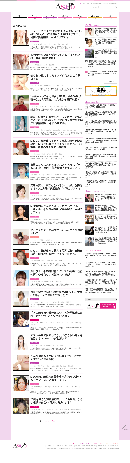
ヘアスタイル (61, 409)
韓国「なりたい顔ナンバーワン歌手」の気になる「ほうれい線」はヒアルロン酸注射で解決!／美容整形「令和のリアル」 (56, 120)
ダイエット (43, 366)
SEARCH (95, 7)
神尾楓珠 (33, 324)
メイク (53, 85)
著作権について (101, 446)
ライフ (34, 237)
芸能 (35, 103)
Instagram (37, 154)
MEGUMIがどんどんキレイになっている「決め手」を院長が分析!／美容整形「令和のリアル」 (56, 209)
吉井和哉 (77, 323)
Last (54, 421)
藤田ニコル (72, 174)
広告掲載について (113, 446)
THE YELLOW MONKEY (41, 323)
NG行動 (36, 366)
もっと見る (110, 81)
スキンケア (37, 240)
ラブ (101, 444)
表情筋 (61, 345)
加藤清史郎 (77, 409)
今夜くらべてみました (72, 387)
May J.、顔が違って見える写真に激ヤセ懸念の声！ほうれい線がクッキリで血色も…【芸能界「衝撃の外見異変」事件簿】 (56, 144)
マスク (52, 240)
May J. (43, 154)
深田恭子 (51, 281)
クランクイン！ (60, 323)
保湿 (58, 85)
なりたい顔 (45, 130)
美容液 (62, 302)
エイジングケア (34, 41)
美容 (58, 106)
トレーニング (38, 345)
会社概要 (48, 446)
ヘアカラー (52, 409)
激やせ (60, 154)
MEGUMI (37, 219)
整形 (50, 195)
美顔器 (68, 302)
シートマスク (54, 44)
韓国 (75, 130)
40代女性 (37, 65)
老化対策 (51, 65)
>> (50, 421)
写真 (56, 154)
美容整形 (69, 130)
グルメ (108, 444)
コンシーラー (38, 85)
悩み (62, 85)
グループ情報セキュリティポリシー (63, 446)
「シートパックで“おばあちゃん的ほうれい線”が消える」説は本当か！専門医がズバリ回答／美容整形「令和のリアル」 (56, 34)
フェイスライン (48, 174)
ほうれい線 (37, 44)
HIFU (35, 174)
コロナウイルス (38, 302)
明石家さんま (51, 106)
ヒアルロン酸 (63, 44)
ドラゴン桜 (45, 409)
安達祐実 (44, 195)
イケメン (35, 320)
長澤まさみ (64, 106)
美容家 (51, 219)
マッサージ (45, 44)
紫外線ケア (63, 366)
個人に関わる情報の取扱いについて (85, 446)
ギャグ (36, 106)
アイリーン (37, 130)
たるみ (41, 174)
